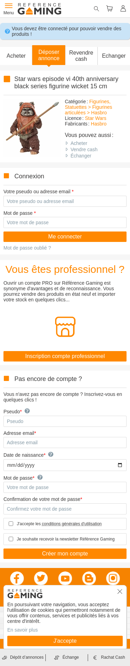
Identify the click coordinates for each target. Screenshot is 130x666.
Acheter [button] (16, 56)
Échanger (80, 156)
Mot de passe (18, 213)
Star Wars (95, 118)
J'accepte (65, 641)
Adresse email (18, 433)
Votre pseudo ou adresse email (36, 191)
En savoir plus (22, 630)
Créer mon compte (65, 554)
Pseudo (11, 411)
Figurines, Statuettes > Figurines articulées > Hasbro (88, 107)
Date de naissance (23, 455)
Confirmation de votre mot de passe (41, 499)
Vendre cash (83, 149)
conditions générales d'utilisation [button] (72, 523)
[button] (48, 55)
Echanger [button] (114, 56)
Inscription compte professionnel (65, 356)
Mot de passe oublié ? (27, 248)
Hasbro (98, 124)
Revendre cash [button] (81, 56)
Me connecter (65, 236)
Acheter (78, 143)
